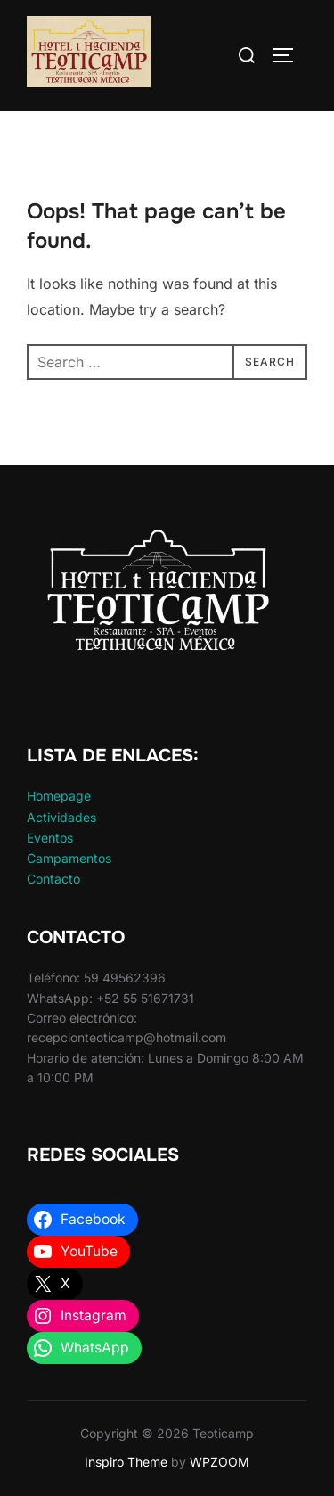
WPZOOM (219, 1461)
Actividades (61, 817)
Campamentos (69, 858)
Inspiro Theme (126, 1461)
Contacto (53, 878)
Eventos (50, 837)
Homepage (59, 795)
